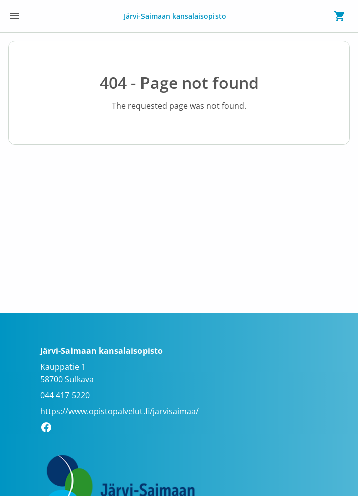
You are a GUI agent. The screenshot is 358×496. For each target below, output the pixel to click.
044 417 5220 (65, 395)
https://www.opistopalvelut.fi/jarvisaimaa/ (119, 411)
